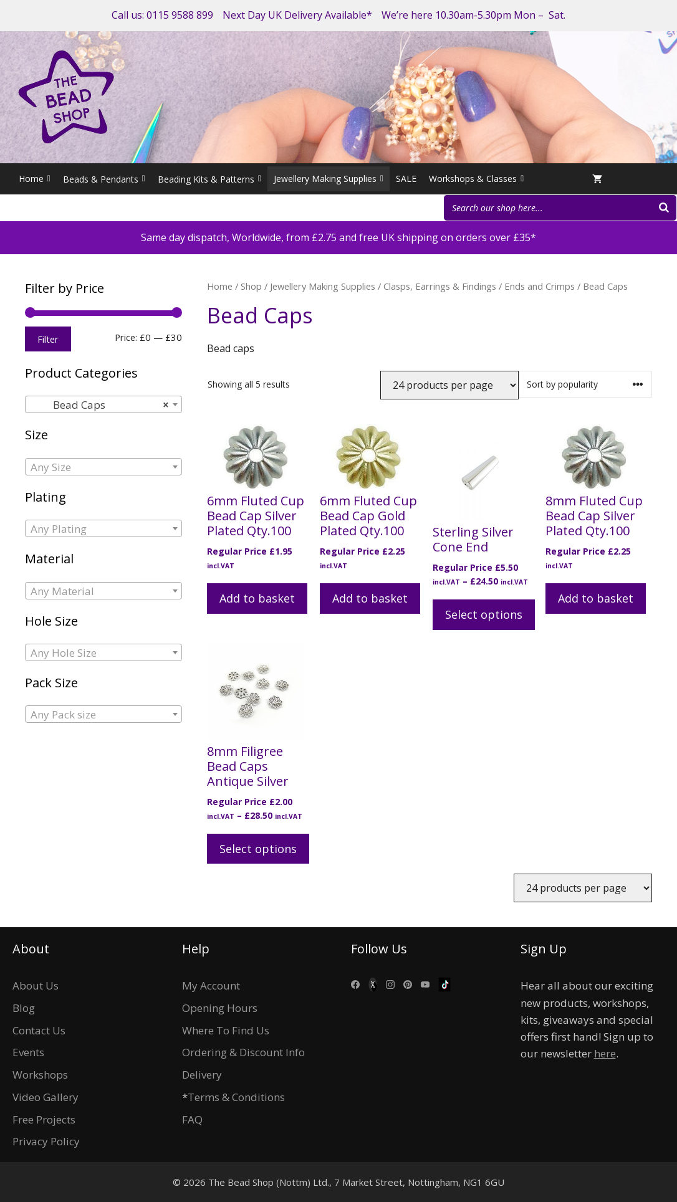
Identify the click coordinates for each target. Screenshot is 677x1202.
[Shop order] (585, 384)
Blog (23, 1008)
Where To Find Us (225, 1030)
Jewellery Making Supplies (328, 178)
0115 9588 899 (179, 15)
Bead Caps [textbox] (100, 405)
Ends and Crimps (539, 286)
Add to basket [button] (257, 598)
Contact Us (38, 1030)
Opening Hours (219, 1008)
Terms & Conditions (236, 1097)
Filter (48, 339)
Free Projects (43, 1119)
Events (28, 1052)
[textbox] (103, 467)
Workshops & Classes (476, 178)
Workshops (40, 1074)
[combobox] (103, 404)
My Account (211, 985)
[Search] (663, 208)
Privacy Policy (46, 1141)
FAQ (192, 1119)
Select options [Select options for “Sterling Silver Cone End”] (483, 614)
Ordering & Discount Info (243, 1052)
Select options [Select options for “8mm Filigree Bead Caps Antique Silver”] (258, 848)
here (605, 1053)
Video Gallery (45, 1097)
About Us (35, 985)
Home (34, 178)
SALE (406, 178)
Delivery (202, 1074)
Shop (251, 286)
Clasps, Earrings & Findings (439, 286)
